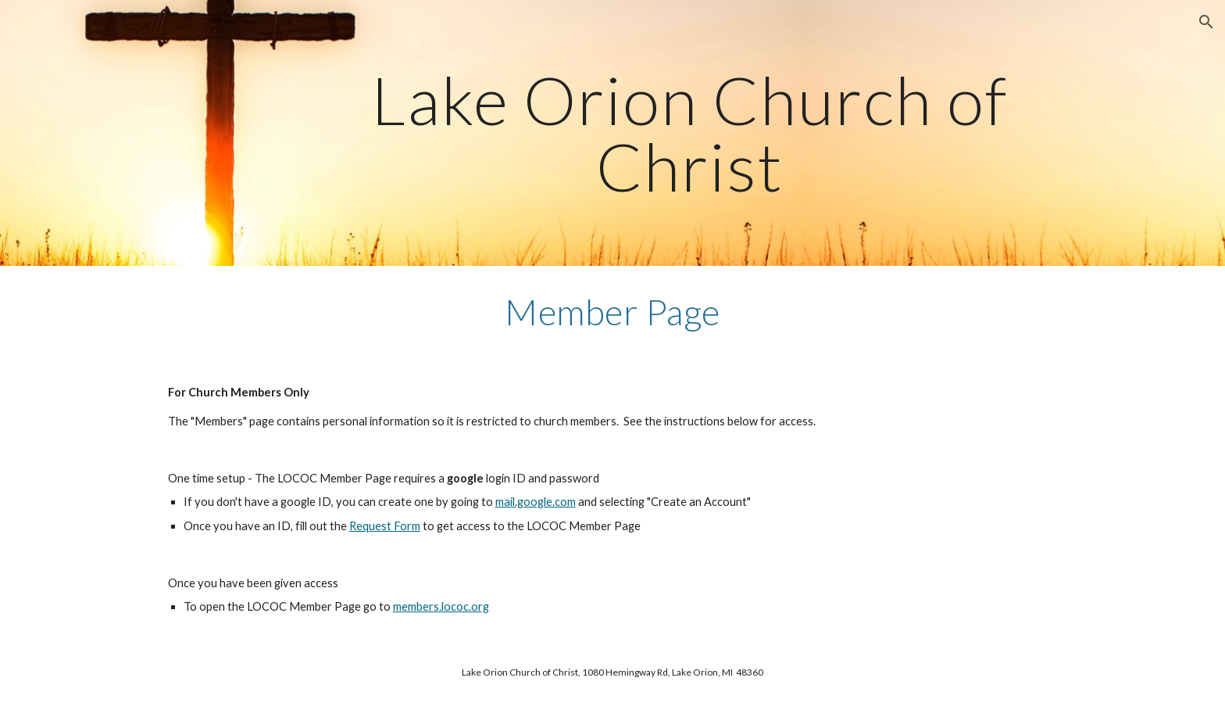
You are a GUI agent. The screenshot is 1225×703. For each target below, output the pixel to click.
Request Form (384, 526)
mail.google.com (535, 501)
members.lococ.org (441, 606)
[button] (1206, 22)
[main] (689, 133)
